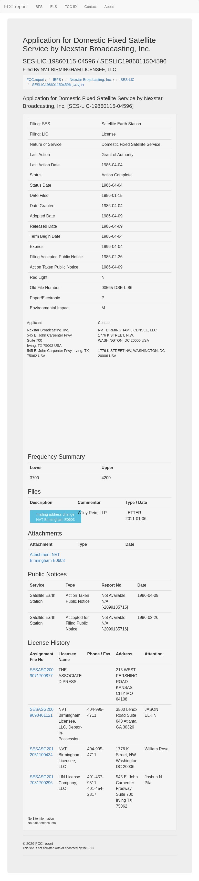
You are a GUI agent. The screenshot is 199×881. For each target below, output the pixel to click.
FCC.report (15, 6)
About (109, 7)
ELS (53, 7)
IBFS (39, 7)
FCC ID (71, 7)
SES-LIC (127, 80)
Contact (90, 7)
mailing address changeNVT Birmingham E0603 (55, 517)
